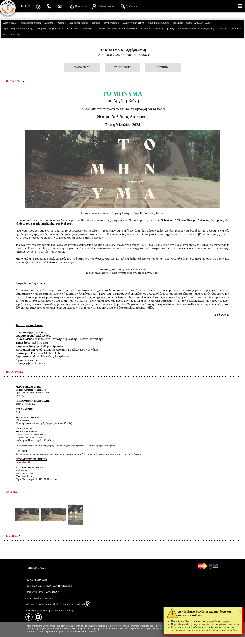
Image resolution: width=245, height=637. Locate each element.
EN (28, 6)
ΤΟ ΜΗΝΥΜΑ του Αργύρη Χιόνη (122, 50)
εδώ (98, 631)
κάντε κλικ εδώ (23, 462)
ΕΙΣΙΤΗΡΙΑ (163, 67)
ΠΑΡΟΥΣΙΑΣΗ (82, 67)
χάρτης (19, 395)
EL (22, 6)
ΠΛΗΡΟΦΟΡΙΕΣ (122, 67)
